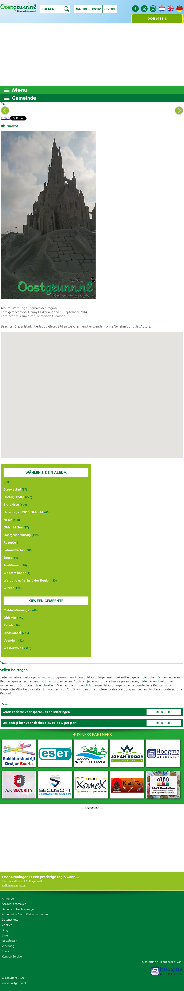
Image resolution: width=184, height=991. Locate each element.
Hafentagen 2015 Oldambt (23, 512)
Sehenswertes (14, 550)
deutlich (85, 685)
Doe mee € (157, 18)
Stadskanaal (12, 633)
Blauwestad (12, 489)
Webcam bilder (15, 573)
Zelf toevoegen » (13, 885)
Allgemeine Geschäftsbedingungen (25, 914)
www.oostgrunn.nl (14, 983)
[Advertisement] (92, 54)
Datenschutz (10, 919)
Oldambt (10, 618)
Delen (5, 118)
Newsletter (9, 941)
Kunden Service (12, 956)
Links (5, 935)
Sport (8, 558)
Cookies (7, 925)
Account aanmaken (14, 904)
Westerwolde (13, 648)
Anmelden (82, 9)
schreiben (48, 685)
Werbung (8, 946)
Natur (8, 520)
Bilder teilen (148, 681)
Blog (5, 930)
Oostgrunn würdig (17, 535)
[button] (92, 391)
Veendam (10, 640)
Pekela (8, 625)
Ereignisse (11, 505)
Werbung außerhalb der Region (27, 580)
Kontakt (109, 9)
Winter (9, 588)
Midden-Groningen (17, 610)
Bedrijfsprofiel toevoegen (19, 909)
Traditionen (12, 565)
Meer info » (164, 712)
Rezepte (10, 542)
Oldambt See (13, 527)
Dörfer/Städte (14, 497)
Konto (96, 9)
